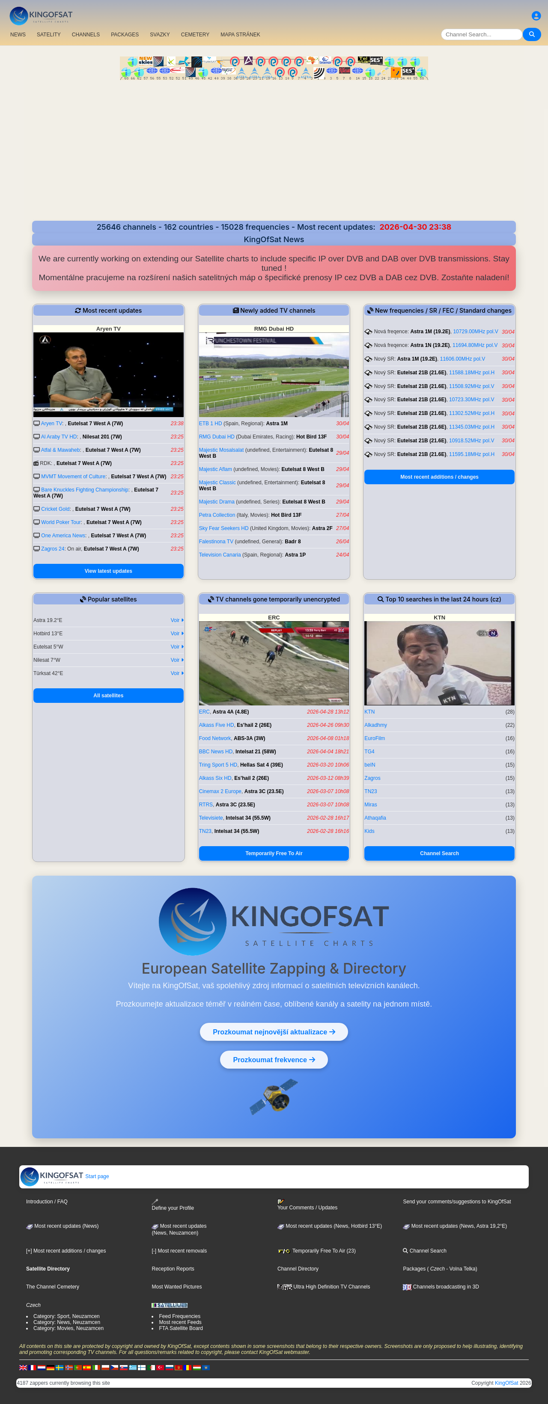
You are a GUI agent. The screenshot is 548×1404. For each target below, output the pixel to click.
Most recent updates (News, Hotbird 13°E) (329, 1226)
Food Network (215, 738)
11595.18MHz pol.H (471, 454)
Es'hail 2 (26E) (254, 725)
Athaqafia (375, 818)
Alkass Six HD (215, 778)
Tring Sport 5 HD (218, 765)
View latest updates (108, 571)
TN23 (205, 831)
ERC (204, 712)
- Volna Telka (460, 1269)
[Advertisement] (274, 156)
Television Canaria (220, 555)
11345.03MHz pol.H (471, 427)
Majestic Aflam (215, 469)
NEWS (18, 35)
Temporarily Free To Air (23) (316, 1251)
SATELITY (49, 35)
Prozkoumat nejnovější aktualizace (274, 1032)
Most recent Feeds (180, 1322)
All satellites (108, 696)
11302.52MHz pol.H (471, 413)
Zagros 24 (52, 549)
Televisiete (211, 818)
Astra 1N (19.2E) (430, 345)
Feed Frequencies (179, 1316)
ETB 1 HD (210, 424)
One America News (63, 536)
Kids (369, 831)
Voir (177, 620)
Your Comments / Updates (307, 1204)
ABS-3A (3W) (249, 738)
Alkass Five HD (216, 725)
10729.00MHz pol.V (475, 332)
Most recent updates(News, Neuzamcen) (179, 1229)
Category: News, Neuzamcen (66, 1322)
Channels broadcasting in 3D (441, 1287)
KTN (369, 712)
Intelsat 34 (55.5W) (248, 818)
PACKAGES (125, 35)
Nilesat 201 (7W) (102, 437)
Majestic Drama (217, 502)
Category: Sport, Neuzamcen (66, 1316)
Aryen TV (51, 424)
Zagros (372, 778)
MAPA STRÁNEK (240, 35)
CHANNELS (86, 35)
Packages (414, 1269)
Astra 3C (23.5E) (264, 791)
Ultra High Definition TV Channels (323, 1287)
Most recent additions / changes (439, 477)
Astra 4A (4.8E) (231, 712)
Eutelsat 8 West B (302, 469)
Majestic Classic (217, 483)
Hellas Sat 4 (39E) (261, 765)
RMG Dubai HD (217, 437)
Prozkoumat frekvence (274, 1059)
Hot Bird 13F (311, 437)
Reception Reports (173, 1269)
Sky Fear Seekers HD (224, 528)
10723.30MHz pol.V (471, 400)
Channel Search (439, 853)
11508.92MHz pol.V (471, 386)
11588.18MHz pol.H (471, 373)
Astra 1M (277, 424)
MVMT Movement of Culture (73, 477)
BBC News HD (216, 752)
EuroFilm (374, 738)
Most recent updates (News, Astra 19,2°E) (455, 1226)
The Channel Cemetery (52, 1287)
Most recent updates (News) (62, 1226)
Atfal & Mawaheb (60, 450)
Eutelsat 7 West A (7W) (95, 424)
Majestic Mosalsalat (221, 450)
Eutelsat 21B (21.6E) (422, 373)
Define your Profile (173, 1205)
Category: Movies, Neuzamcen (68, 1328)
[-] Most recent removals (179, 1251)
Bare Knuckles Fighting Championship (84, 490)
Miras (370, 805)
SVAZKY (160, 35)
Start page (64, 1176)
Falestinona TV (216, 542)
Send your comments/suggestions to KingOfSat (457, 1202)
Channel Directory (298, 1269)
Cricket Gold (55, 509)
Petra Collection (217, 515)
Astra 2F (322, 528)
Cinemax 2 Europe (220, 791)
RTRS (206, 805)
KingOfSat (506, 1383)
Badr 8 (293, 542)
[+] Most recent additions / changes (66, 1251)
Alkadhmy (375, 725)
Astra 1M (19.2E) (430, 332)
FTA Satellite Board (181, 1328)
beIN (369, 765)
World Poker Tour (60, 522)
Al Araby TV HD (59, 437)
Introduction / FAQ (47, 1202)
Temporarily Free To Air (273, 853)
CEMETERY (195, 35)
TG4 (369, 752)
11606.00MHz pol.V (462, 359)
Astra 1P (295, 555)
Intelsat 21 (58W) (255, 752)
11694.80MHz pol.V (475, 345)
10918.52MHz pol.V (471, 441)
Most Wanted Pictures (177, 1287)
